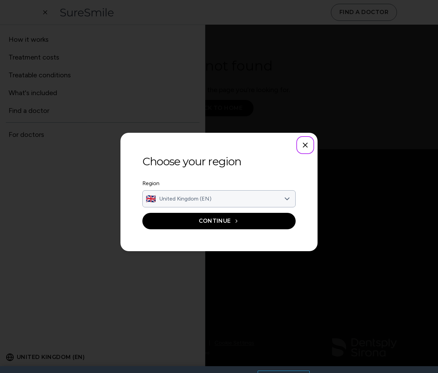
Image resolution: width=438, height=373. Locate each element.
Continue (219, 221)
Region (150, 183)
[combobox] (219, 198)
